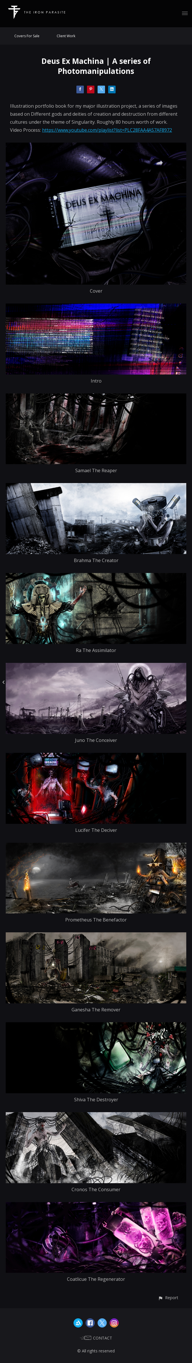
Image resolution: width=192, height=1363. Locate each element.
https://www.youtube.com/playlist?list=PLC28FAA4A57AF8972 (107, 130)
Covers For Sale (26, 36)
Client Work (66, 36)
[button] (168, 1297)
